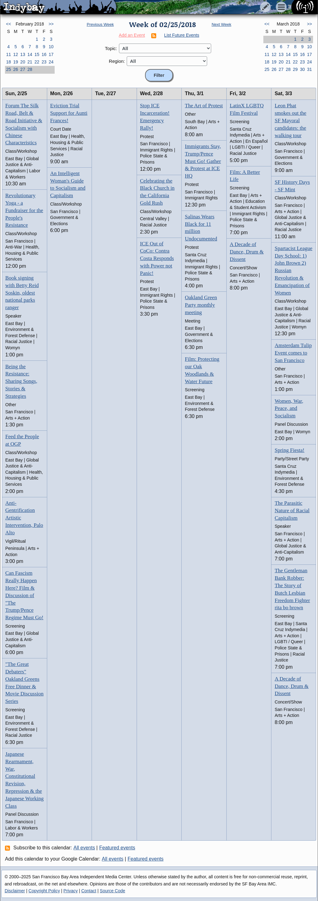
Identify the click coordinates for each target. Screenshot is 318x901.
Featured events (117, 847)
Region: (117, 61)
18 (8, 61)
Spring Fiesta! (289, 450)
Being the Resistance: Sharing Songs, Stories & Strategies (21, 381)
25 (8, 69)
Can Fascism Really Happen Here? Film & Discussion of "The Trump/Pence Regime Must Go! (24, 595)
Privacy (70, 890)
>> (50, 23)
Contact (88, 890)
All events (84, 847)
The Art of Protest (204, 106)
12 (15, 54)
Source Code (112, 890)
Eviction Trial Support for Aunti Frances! (69, 113)
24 (51, 61)
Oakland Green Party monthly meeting (201, 305)
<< (8, 23)
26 (15, 69)
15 (36, 54)
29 (295, 69)
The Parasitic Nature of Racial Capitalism (292, 510)
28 (29, 69)
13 (22, 54)
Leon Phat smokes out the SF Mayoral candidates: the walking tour (290, 120)
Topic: (111, 48)
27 (22, 69)
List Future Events (181, 35)
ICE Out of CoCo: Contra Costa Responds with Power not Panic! (157, 258)
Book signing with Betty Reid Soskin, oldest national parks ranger (22, 292)
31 (309, 69)
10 (51, 46)
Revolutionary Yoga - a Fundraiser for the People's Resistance (24, 210)
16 (44, 54)
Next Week (221, 24)
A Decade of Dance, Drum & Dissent (247, 251)
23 (44, 61)
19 (15, 61)
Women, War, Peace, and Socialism (289, 408)
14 (29, 54)
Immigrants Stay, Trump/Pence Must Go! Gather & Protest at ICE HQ (203, 161)
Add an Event (132, 35)
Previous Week (100, 24)
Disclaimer (15, 890)
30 (302, 69)
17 (51, 54)
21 (29, 61)
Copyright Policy (44, 890)
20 (22, 61)
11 (8, 54)
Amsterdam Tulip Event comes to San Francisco (293, 352)
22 (36, 61)
